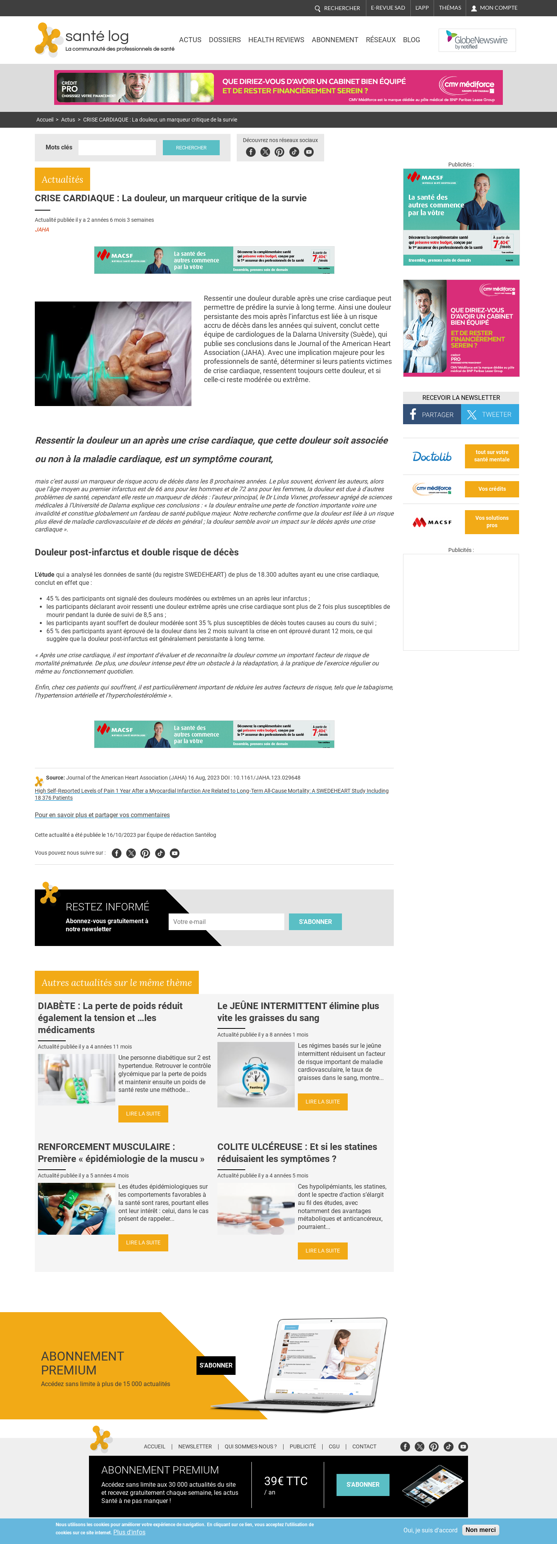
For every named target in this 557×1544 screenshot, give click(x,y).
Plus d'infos (129, 1532)
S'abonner (315, 921)
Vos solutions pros (492, 522)
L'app (422, 8)
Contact (364, 1447)
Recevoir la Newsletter (461, 397)
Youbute (309, 150)
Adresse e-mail (190, 909)
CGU (334, 1447)
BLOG (411, 40)
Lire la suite (143, 1113)
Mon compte (499, 8)
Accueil (44, 120)
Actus (190, 40)
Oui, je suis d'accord (430, 1530)
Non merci (481, 1530)
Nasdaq (454, 34)
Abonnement (335, 40)
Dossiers (225, 40)
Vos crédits (492, 489)
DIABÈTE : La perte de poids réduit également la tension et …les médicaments (110, 1018)
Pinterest (279, 150)
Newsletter (195, 1447)
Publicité (303, 1447)
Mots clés (59, 147)
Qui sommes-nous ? (251, 1447)
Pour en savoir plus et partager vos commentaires (102, 815)
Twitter (265, 150)
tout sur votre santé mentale (492, 456)
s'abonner (363, 1484)
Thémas (450, 8)
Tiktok (294, 150)
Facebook (251, 150)
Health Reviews (276, 40)
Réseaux (381, 40)
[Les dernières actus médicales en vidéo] (461, 648)
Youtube (174, 852)
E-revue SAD (388, 8)
